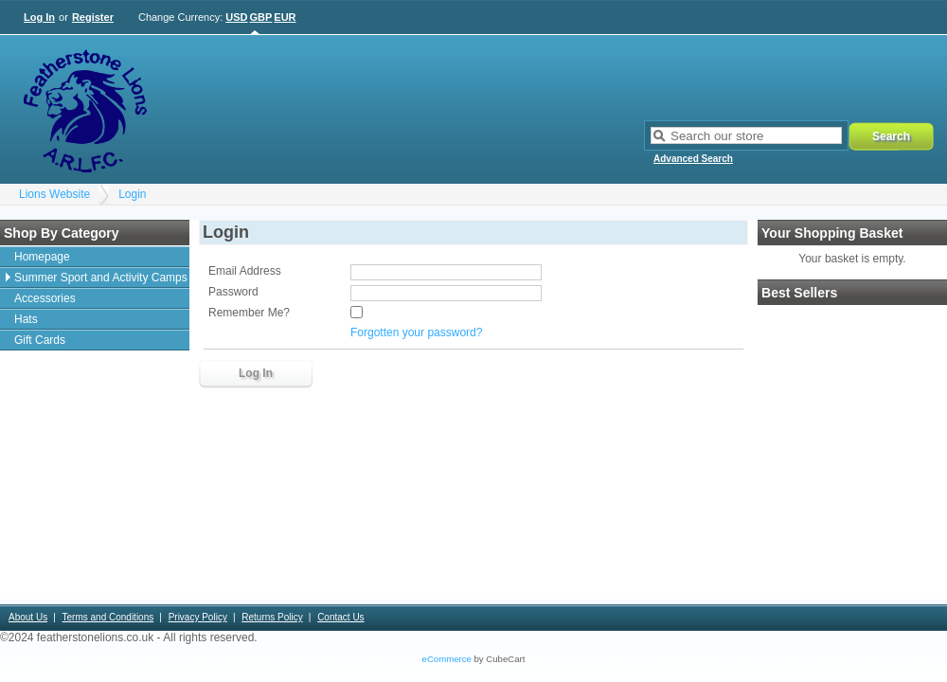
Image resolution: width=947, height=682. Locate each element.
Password (233, 291)
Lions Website (54, 194)
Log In (39, 17)
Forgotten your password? (416, 332)
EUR (284, 17)
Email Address (244, 271)
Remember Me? (249, 312)
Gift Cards (39, 340)
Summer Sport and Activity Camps (101, 277)
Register (93, 17)
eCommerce (447, 659)
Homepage (42, 256)
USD (236, 17)
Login (132, 194)
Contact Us (340, 617)
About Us (28, 617)
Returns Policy (271, 617)
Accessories (45, 298)
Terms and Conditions (108, 617)
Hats (26, 319)
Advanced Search (693, 158)
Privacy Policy (198, 617)
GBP (261, 17)
